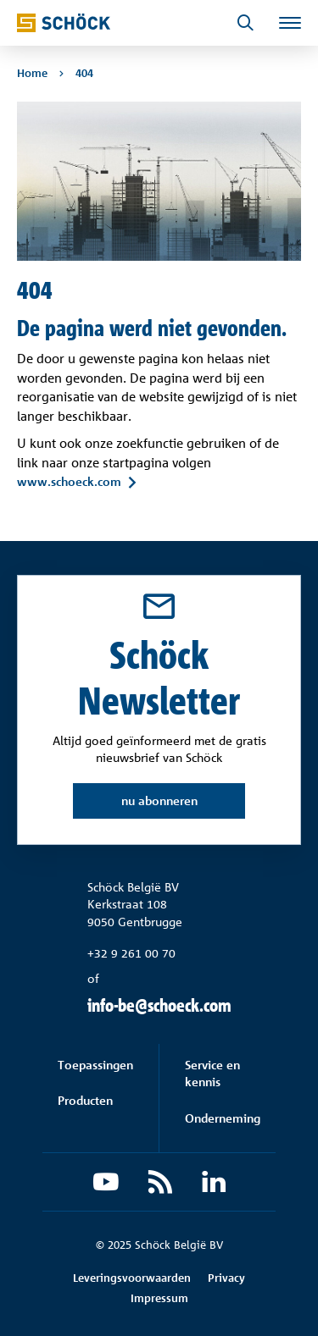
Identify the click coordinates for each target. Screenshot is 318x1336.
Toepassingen (95, 1064)
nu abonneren (159, 800)
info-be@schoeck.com (159, 1005)
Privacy (226, 1277)
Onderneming (222, 1118)
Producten (85, 1100)
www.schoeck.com (69, 482)
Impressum (159, 1298)
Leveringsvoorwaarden (132, 1277)
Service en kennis (212, 1073)
